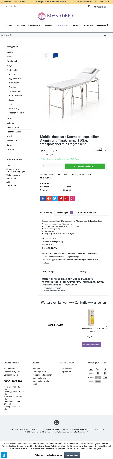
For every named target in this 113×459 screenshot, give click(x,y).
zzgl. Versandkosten (56, 155)
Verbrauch (13, 74)
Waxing (10, 56)
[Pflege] (48, 25)
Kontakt (9, 165)
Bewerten (46, 178)
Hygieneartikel (14, 78)
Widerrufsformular (41, 381)
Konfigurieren (72, 455)
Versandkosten (50, 429)
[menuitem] (100, 6)
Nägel (9, 136)
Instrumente (14, 83)
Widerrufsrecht (13, 175)
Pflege (9, 65)
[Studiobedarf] (62, 25)
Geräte (11, 104)
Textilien (12, 87)
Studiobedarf (12, 70)
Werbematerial (15, 95)
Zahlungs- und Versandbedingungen (15, 170)
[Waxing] (21, 25)
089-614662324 (13, 381)
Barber (10, 145)
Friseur (10, 118)
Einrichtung (13, 108)
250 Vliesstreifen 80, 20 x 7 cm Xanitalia (91, 330)
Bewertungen (64, 212)
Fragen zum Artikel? (82, 174)
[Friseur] (76, 25)
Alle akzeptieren (54, 455)
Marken (10, 52)
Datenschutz (11, 178)
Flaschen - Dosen (14, 132)
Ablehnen (39, 455)
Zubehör (10, 149)
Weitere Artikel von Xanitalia (55, 290)
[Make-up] (88, 25)
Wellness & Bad (13, 127)
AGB (8, 182)
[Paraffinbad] (35, 25)
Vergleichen (46, 174)
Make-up (10, 123)
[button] (4, 455)
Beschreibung (46, 212)
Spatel (11, 100)
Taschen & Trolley (16, 113)
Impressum (11, 185)
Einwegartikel (14, 91)
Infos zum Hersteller (87, 212)
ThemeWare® (82, 432)
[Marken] (9, 25)
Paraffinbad (12, 61)
